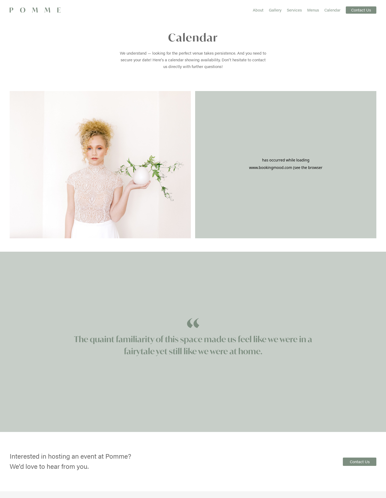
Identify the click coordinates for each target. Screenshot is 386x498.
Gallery (275, 10)
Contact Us (361, 10)
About (258, 10)
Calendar (332, 10)
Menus (313, 10)
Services (294, 10)
